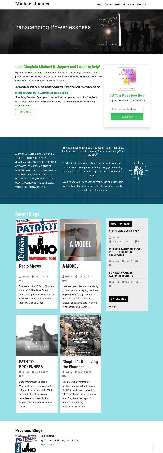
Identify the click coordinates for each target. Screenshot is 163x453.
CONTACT (141, 4)
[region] (81, 27)
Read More (25, 112)
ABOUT (108, 4)
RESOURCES (128, 4)
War (114, 306)
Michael (25, 277)
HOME (100, 4)
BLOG (117, 4)
